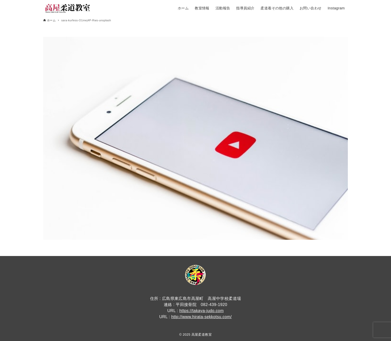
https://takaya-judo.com (201, 311)
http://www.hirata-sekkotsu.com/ (201, 317)
